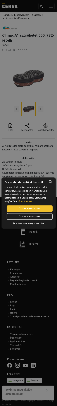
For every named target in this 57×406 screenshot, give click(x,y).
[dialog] (28, 203)
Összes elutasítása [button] (29, 216)
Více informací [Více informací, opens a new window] (25, 201)
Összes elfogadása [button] (29, 208)
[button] (28, 223)
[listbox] (50, 181)
